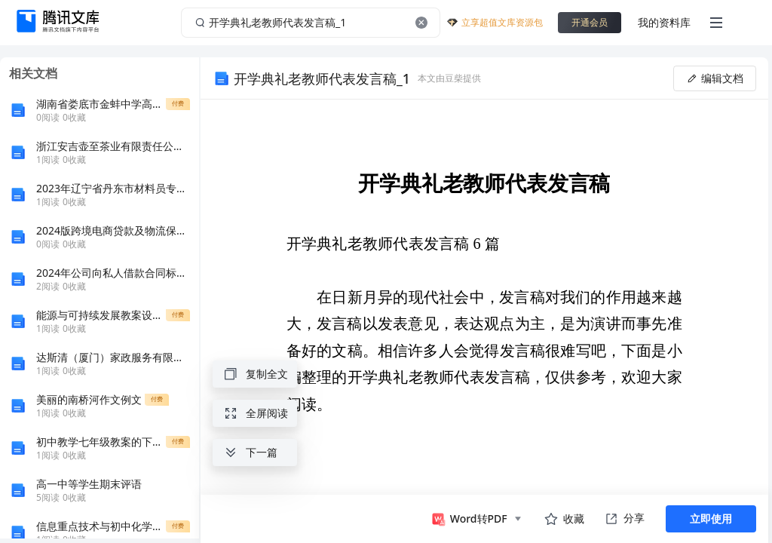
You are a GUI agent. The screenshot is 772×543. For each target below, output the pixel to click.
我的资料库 (664, 22)
